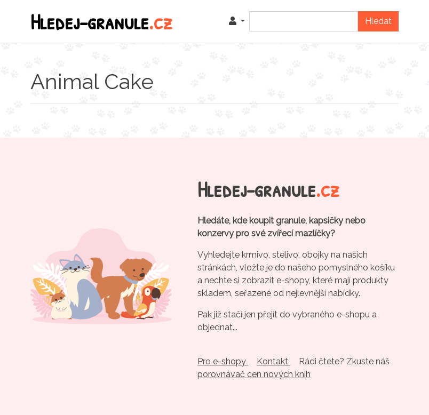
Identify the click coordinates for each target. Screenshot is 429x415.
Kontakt (273, 361)
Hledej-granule (101, 21)
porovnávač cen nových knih (254, 374)
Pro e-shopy (222, 361)
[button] (237, 21)
